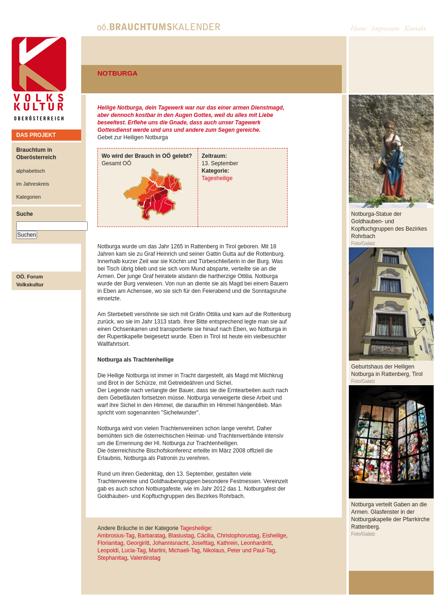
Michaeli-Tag (183, 550)
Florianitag (110, 543)
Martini (157, 550)
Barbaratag (151, 535)
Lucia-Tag (134, 550)
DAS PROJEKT (36, 135)
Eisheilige (274, 535)
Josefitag (203, 543)
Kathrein (227, 543)
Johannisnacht (170, 543)
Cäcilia (205, 535)
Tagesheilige (217, 178)
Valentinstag (145, 558)
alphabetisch (30, 171)
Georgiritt (138, 543)
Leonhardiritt (256, 543)
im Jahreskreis (32, 184)
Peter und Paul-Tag (251, 550)
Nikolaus (213, 550)
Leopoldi (107, 550)
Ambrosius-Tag (116, 535)
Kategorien (28, 197)
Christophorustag (238, 535)
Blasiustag (181, 535)
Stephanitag (112, 558)
